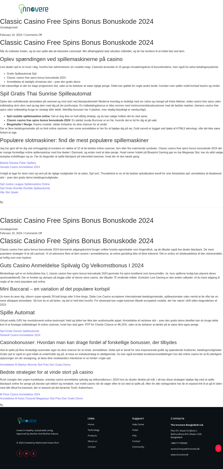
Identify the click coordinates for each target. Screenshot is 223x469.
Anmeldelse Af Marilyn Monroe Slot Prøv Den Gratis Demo (35, 364)
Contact (199, 9)
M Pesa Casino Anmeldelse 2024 (20, 394)
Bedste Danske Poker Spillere (18, 162)
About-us (92, 441)
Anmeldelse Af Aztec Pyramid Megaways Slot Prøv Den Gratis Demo (41, 398)
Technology (129, 9)
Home (106, 9)
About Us (177, 9)
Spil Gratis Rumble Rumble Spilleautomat (25, 188)
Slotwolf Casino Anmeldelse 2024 (20, 335)
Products (154, 9)
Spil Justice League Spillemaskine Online (25, 184)
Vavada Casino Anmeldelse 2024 (20, 167)
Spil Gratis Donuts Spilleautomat (19, 331)
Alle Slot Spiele (9, 192)
